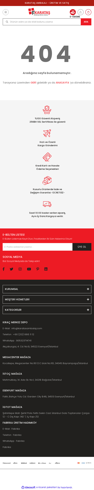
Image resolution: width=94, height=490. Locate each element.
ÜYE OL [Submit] (82, 247)
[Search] (47, 21)
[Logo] (39, 12)
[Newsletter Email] (47, 247)
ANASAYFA (62, 82)
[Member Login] (81, 12)
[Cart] (88, 12)
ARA (86, 21)
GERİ (33, 82)
